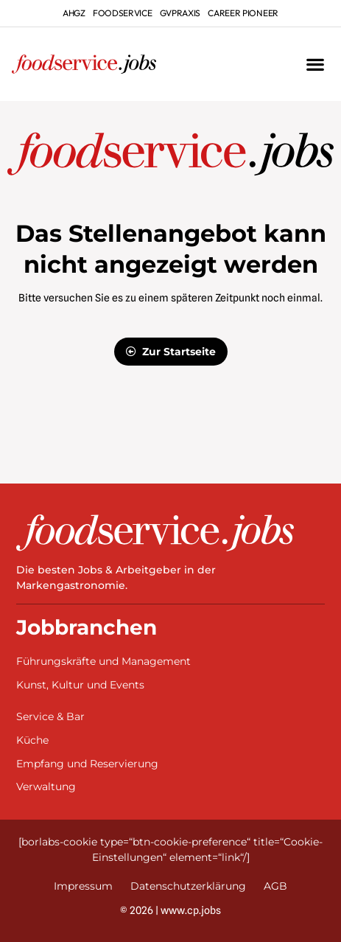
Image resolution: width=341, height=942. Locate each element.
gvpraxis (180, 12)
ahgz (74, 12)
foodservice (122, 12)
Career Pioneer (243, 12)
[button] (314, 64)
